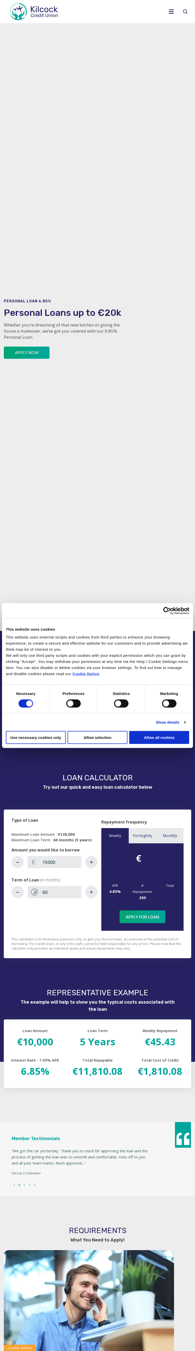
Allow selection (97, 737)
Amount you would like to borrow (45, 850)
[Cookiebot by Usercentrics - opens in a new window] (167, 610)
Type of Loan (24, 820)
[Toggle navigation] (172, 11)
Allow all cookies (159, 737)
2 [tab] (19, 1184)
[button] (187, 12)
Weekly (115, 835)
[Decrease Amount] (17, 862)
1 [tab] (13, 1184)
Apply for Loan (142, 917)
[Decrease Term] (17, 892)
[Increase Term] (91, 892)
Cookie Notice (86, 674)
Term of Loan (35, 880)
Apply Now (27, 352)
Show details (168, 722)
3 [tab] (24, 1184)
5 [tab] (34, 1184)
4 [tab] (29, 1184)
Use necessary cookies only (35, 737)
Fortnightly (142, 835)
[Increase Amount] (91, 862)
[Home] (80, 11)
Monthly (170, 835)
